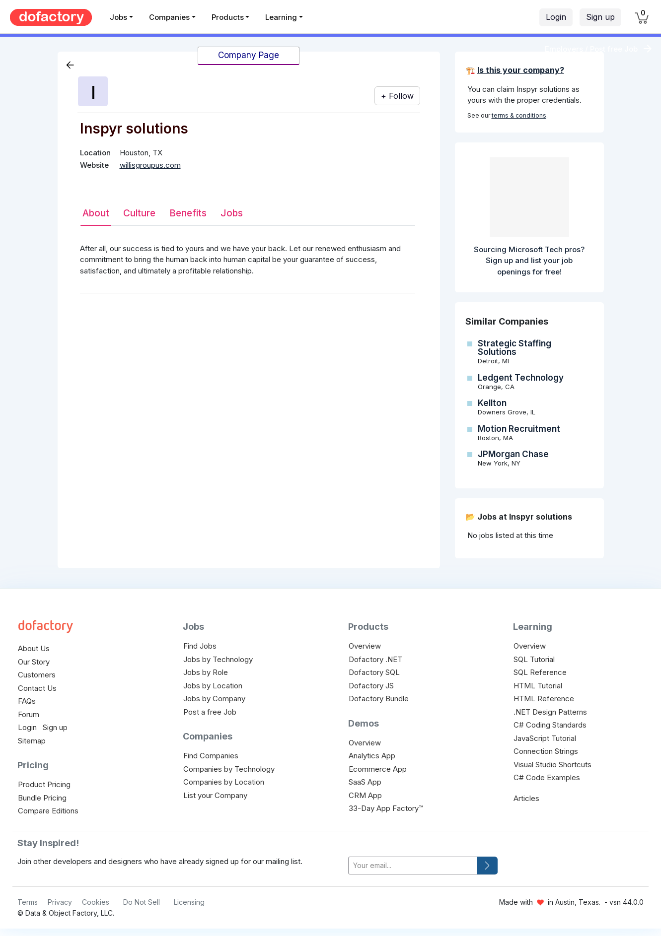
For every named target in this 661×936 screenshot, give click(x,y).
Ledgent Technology (521, 378)
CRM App (365, 795)
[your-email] (412, 866)
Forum (28, 714)
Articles (526, 798)
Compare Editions (48, 810)
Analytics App (372, 755)
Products (228, 17)
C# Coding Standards (550, 725)
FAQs (27, 701)
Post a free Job (209, 712)
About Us (34, 648)
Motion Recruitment (519, 429)
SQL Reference (540, 672)
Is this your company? (520, 70)
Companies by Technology (229, 769)
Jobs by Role (205, 672)
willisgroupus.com (150, 165)
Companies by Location (223, 782)
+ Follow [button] (397, 96)
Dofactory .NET (375, 659)
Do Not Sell (141, 902)
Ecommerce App (378, 769)
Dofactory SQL (374, 672)
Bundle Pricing (42, 797)
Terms (27, 902)
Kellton (492, 403)
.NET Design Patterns (550, 712)
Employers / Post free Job (591, 49)
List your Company (215, 795)
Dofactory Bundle (379, 698)
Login (556, 17)
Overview (365, 646)
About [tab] (95, 213)
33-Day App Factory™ (386, 808)
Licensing (189, 902)
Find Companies (210, 755)
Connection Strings (546, 751)
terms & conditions (519, 115)
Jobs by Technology (218, 659)
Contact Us (37, 688)
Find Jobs (200, 646)
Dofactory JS (371, 685)
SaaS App (365, 782)
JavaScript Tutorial (545, 738)
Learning (281, 17)
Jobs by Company (214, 698)
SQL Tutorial (534, 659)
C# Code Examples (547, 777)
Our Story (34, 662)
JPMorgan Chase (513, 454)
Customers (37, 674)
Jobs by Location (212, 685)
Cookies (95, 902)
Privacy (60, 902)
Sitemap (32, 740)
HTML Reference (544, 698)
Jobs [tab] (231, 213)
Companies (169, 17)
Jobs (118, 17)
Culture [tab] (139, 213)
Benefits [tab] (188, 213)
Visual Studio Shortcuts (552, 764)
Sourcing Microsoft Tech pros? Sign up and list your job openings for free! (529, 260)
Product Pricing (44, 784)
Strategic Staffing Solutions (514, 347)
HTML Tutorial (538, 685)
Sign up (600, 17)
